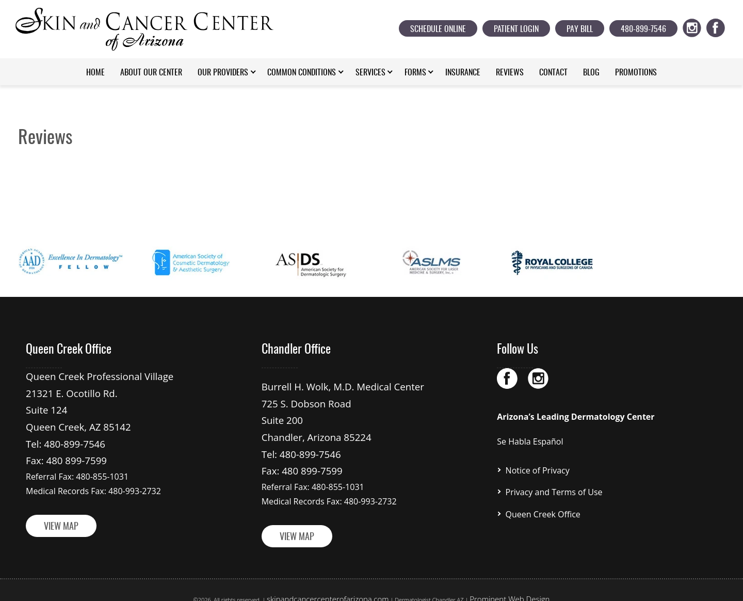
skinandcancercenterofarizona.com (338, 583)
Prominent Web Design (493, 583)
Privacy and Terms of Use (554, 488)
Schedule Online (438, 29)
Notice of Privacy (538, 469)
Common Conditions (301, 73)
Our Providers (223, 73)
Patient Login (516, 29)
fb (721, 26)
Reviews (510, 73)
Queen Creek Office (543, 508)
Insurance (462, 73)
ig (697, 26)
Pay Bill (580, 29)
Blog (591, 73)
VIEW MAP (61, 512)
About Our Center (151, 73)
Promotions (636, 73)
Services (370, 73)
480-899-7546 (643, 29)
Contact (553, 73)
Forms (415, 73)
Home (95, 73)
